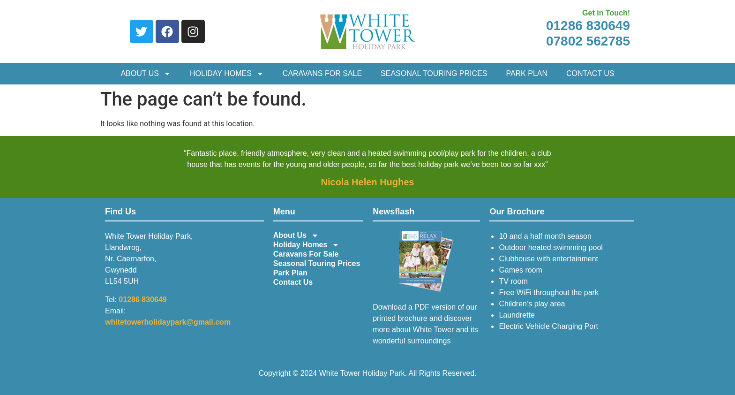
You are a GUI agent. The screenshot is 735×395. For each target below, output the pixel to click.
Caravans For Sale (322, 73)
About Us (145, 73)
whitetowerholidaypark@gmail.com (168, 322)
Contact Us (590, 73)
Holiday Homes (227, 73)
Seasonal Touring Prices (434, 73)
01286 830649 (588, 25)
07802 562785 (588, 41)
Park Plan (527, 73)
